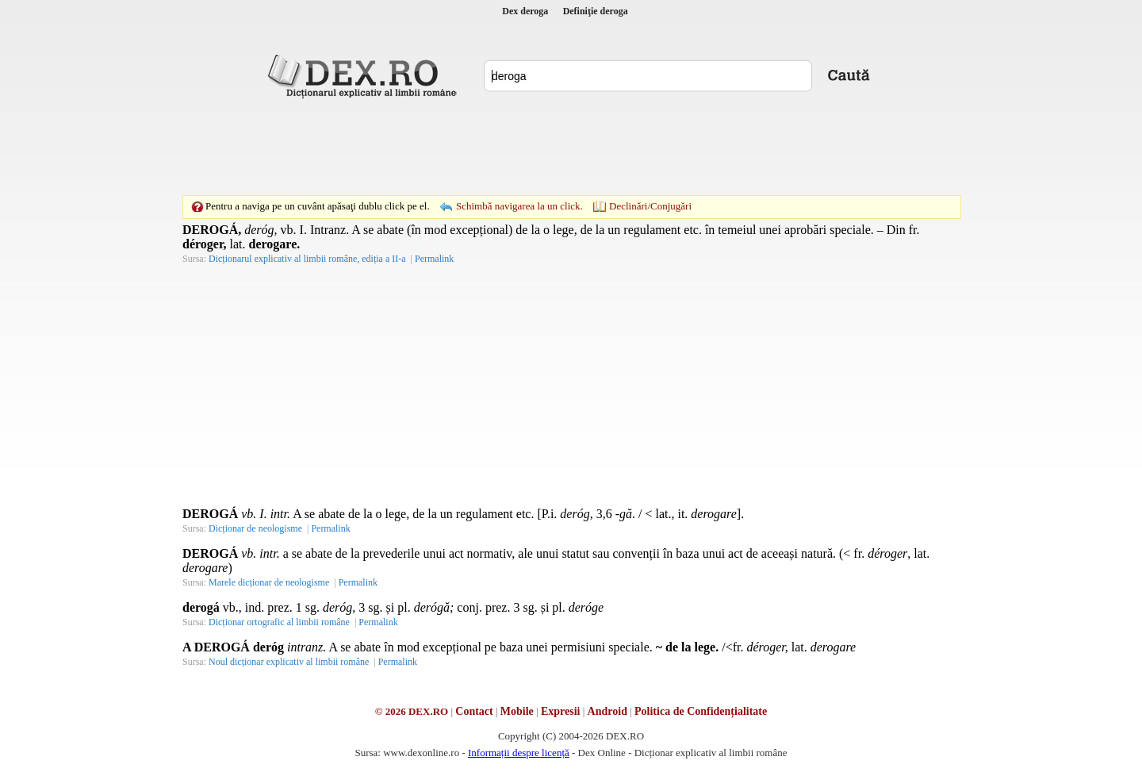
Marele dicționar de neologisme (269, 582)
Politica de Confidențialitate (700, 711)
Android (607, 711)
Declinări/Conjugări (650, 206)
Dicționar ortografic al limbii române (279, 622)
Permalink (434, 258)
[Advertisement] (571, 146)
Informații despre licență (518, 753)
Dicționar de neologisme (255, 528)
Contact (473, 711)
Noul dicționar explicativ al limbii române (289, 661)
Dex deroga (525, 11)
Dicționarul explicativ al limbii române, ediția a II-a (307, 258)
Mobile (517, 711)
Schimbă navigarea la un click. (519, 206)
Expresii (561, 711)
